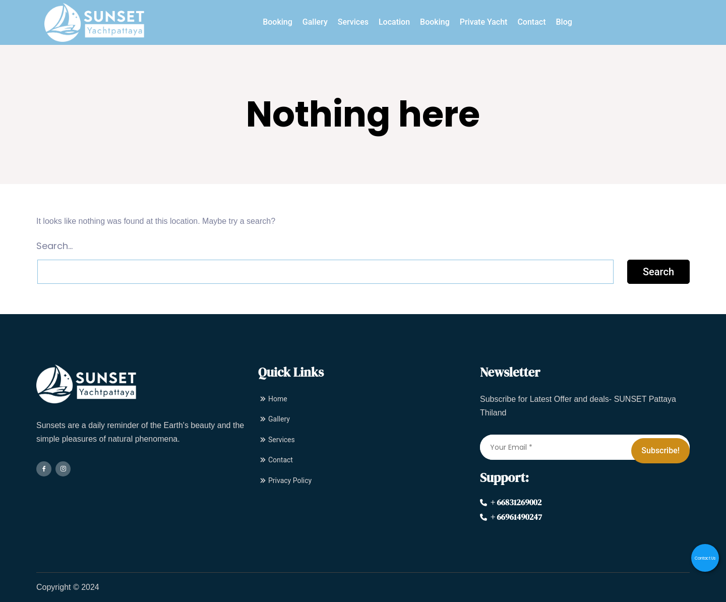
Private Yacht (484, 22)
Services (353, 22)
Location (394, 22)
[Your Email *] (585, 447)
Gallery (315, 22)
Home (272, 399)
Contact (531, 22)
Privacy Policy (285, 480)
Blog (564, 22)
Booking (277, 22)
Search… (54, 245)
